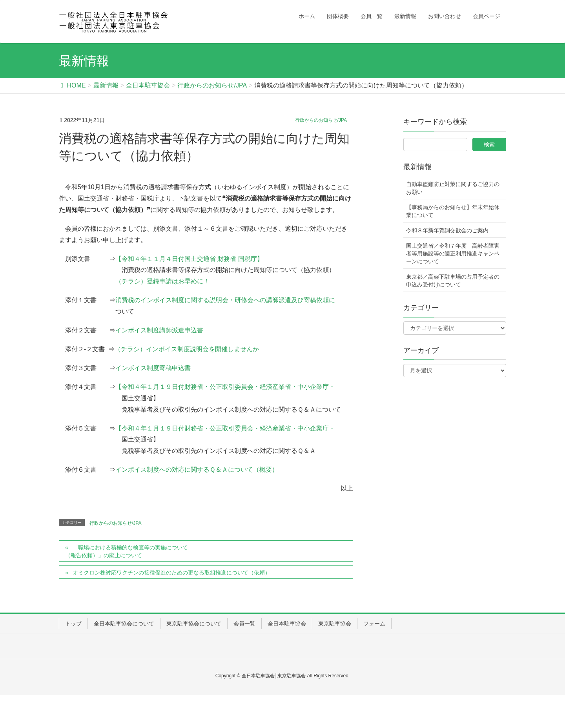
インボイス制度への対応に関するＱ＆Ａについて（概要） (196, 469)
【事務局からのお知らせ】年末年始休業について (452, 211)
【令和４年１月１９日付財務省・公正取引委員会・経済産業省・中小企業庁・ (225, 386)
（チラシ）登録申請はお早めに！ (162, 281)
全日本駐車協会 (287, 623)
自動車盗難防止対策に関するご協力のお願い (452, 188)
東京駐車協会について (193, 623)
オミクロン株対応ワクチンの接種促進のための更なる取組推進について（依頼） (171, 572)
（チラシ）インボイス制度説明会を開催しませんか (187, 349)
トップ (73, 623)
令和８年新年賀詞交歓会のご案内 (447, 230)
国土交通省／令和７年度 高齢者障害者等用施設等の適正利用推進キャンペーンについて (452, 253)
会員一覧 (244, 623)
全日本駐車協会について (124, 623)
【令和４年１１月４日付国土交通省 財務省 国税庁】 (189, 258)
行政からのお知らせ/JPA (321, 120)
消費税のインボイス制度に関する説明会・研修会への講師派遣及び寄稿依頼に (225, 300)
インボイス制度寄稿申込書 (153, 368)
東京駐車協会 (334, 623)
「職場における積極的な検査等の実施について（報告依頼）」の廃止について (126, 551)
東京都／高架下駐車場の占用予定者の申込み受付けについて (452, 281)
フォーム (374, 623)
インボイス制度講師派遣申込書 (159, 330)
